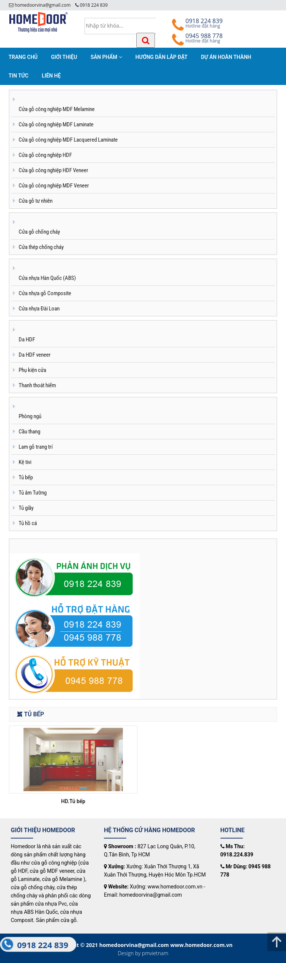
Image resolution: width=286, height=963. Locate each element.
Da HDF (27, 339)
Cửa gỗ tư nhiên (36, 201)
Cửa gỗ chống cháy (39, 231)
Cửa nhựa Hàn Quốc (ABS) (47, 278)
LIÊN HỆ (51, 76)
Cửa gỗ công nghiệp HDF (45, 155)
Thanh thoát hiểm (37, 385)
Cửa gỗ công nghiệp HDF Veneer (53, 170)
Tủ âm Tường (33, 492)
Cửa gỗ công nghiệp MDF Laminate (56, 124)
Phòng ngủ (30, 416)
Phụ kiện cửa (32, 370)
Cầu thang (29, 431)
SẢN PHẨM (106, 57)
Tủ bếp (26, 477)
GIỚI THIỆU (64, 57)
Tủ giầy (26, 508)
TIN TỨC (18, 76)
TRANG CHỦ (23, 57)
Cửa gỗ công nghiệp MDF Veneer (54, 185)
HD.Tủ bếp (73, 801)
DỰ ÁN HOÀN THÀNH (226, 57)
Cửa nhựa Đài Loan (39, 308)
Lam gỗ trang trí (36, 446)
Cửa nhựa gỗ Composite (45, 293)
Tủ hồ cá (28, 523)
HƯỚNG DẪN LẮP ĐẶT (162, 57)
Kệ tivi (25, 462)
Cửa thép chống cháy (41, 247)
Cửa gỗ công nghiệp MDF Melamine (57, 109)
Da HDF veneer (35, 354)
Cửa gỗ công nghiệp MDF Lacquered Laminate (68, 139)
